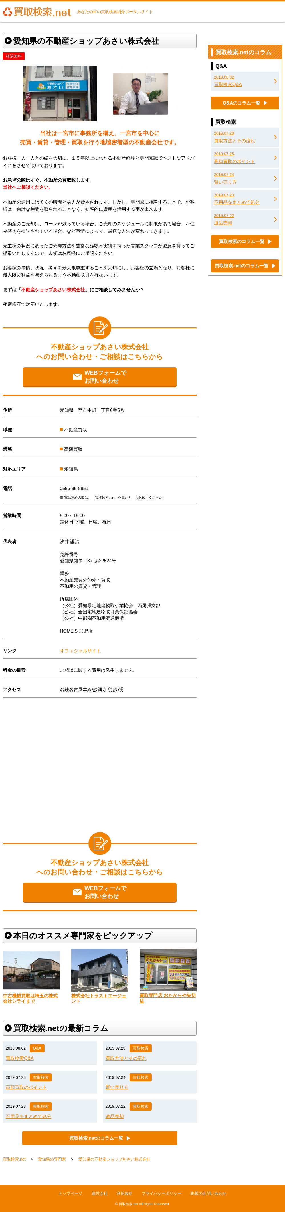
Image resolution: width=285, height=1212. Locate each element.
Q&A (37, 1048)
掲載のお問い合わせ (209, 1193)
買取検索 (141, 1048)
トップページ (70, 1193)
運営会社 (100, 1193)
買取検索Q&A (20, 1058)
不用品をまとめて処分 (28, 1116)
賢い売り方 (117, 1087)
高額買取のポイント (26, 1087)
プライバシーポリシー (161, 1193)
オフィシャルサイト (80, 650)
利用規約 (125, 1193)
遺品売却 (115, 1116)
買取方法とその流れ (126, 1058)
